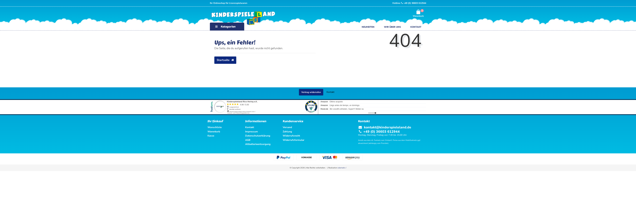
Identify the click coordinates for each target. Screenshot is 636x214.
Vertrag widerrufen (311, 92)
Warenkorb (213, 131)
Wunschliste (214, 127)
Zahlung (287, 131)
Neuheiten (368, 26)
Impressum (251, 131)
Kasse (210, 135)
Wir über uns (392, 26)
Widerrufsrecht (291, 135)
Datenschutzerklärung (257, 135)
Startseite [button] (225, 60)
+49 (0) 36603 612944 (413, 3)
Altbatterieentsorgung (257, 144)
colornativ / (342, 168)
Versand (287, 127)
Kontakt (415, 26)
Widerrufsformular (293, 140)
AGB (247, 140)
